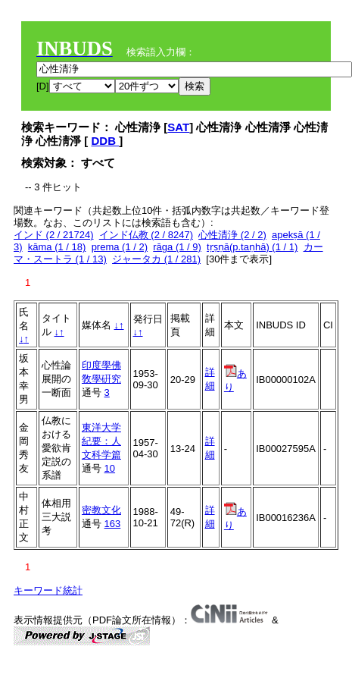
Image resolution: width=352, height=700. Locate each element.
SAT (178, 127)
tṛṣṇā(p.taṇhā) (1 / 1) (252, 247)
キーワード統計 (48, 590)
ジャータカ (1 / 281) (156, 259)
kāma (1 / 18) (57, 247)
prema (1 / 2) (120, 247)
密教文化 (101, 510)
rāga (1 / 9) (177, 247)
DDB (106, 140)
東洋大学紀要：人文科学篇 (101, 441)
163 (112, 523)
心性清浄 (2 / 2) (232, 234)
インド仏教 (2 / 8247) (146, 234)
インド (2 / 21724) (54, 234)
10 (109, 468)
